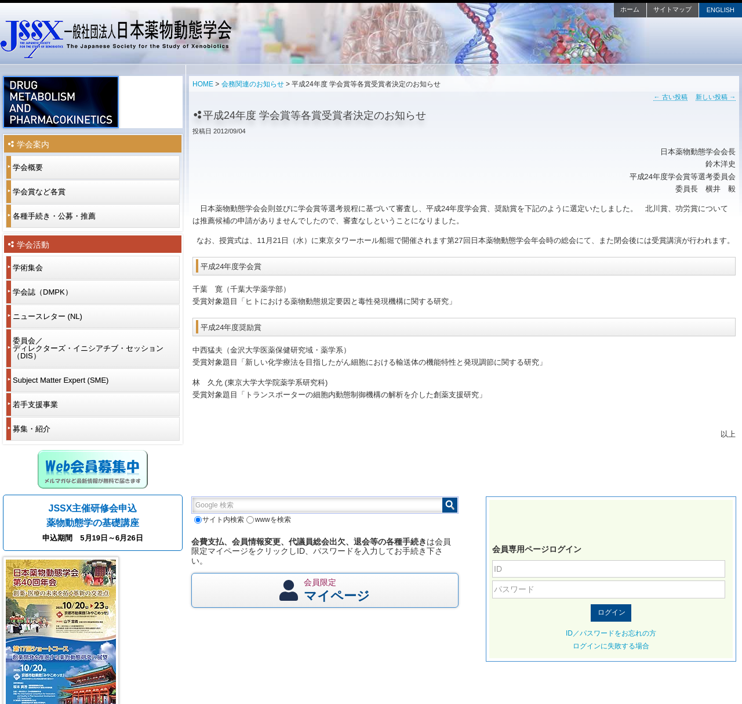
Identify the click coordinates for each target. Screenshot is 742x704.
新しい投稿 (716, 96)
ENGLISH (720, 9)
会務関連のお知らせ (252, 84)
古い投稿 (670, 96)
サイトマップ (672, 9)
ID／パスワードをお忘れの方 (611, 633)
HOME (202, 84)
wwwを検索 (268, 520)
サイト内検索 (219, 520)
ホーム (629, 9)
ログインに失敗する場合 (611, 646)
